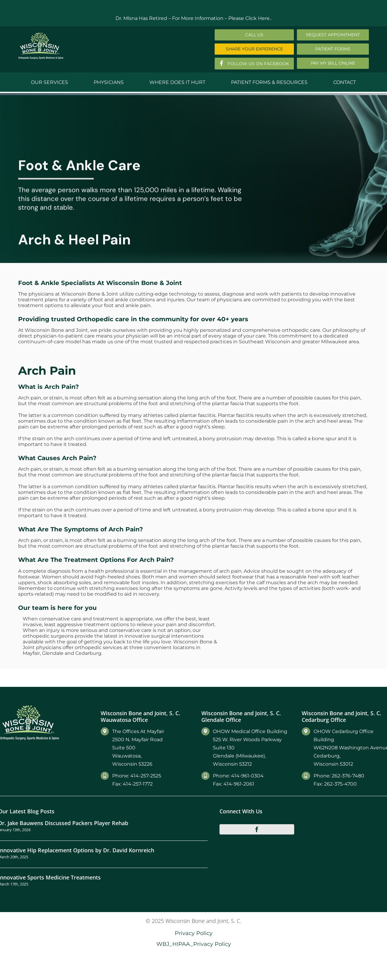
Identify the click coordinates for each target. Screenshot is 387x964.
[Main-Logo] (40, 34)
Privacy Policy (194, 933)
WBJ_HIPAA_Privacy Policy (193, 944)
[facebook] (257, 829)
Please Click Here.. (250, 18)
